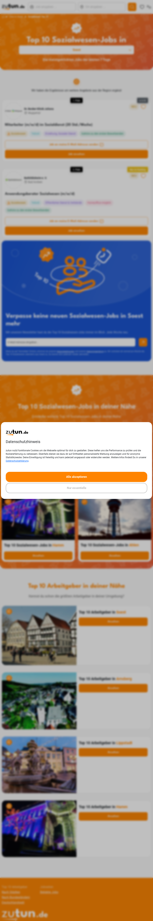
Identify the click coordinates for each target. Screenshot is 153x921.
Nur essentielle (76, 488)
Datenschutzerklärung (17, 461)
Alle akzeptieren (76, 477)
